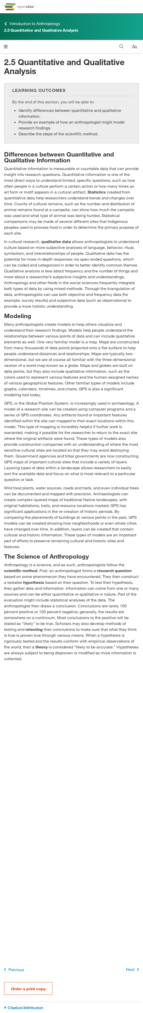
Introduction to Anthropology (32, 23)
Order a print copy (28, 988)
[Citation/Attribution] (71, 1008)
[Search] (121, 46)
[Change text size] (134, 47)
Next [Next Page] (133, 969)
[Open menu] (5, 46)
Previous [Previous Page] (13, 969)
